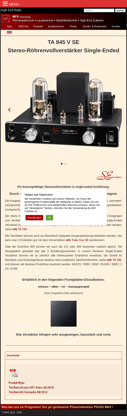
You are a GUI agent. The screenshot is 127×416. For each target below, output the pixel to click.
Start (9, 26)
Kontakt (116, 26)
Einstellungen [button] (34, 217)
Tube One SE (80, 240)
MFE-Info (24, 26)
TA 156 (22, 229)
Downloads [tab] (13, 355)
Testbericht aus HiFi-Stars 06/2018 (31, 387)
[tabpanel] (63, 379)
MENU (14, 4)
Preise (73, 26)
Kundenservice (56, 26)
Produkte (38, 26)
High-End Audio (11, 10)
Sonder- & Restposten (94, 26)
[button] (9, 109)
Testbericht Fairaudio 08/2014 (28, 392)
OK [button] (49, 217)
